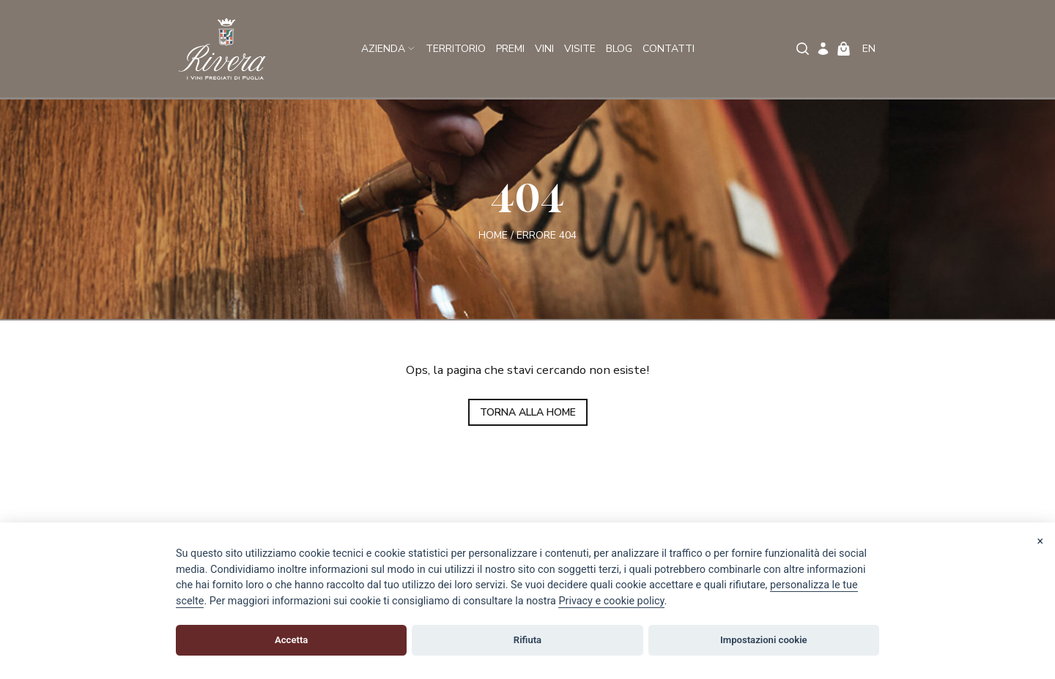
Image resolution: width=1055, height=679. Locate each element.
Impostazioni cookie (763, 639)
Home (493, 234)
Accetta (291, 639)
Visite (580, 49)
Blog (619, 49)
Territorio (456, 49)
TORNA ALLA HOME (528, 412)
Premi (510, 49)
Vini (544, 49)
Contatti (669, 49)
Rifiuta (527, 639)
